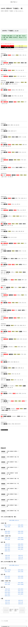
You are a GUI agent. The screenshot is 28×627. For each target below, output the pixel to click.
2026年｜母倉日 (7, 502)
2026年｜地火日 (7, 516)
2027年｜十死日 (7, 551)
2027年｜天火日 (20, 559)
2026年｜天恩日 (20, 500)
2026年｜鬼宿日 (20, 494)
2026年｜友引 (20, 524)
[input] (14, 590)
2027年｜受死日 (20, 551)
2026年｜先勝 (7, 524)
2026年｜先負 (7, 526)
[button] (26, 590)
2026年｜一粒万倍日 (7, 494)
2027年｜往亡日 (7, 564)
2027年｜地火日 (7, 561)
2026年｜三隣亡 (7, 508)
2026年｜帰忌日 (20, 513)
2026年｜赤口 (20, 527)
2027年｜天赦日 (7, 540)
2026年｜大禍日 (20, 516)
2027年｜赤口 (20, 572)
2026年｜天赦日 (7, 495)
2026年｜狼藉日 (7, 518)
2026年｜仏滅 (20, 526)
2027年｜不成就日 (21, 553)
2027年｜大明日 (20, 540)
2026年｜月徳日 (20, 502)
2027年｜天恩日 (20, 545)
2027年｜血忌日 (7, 559)
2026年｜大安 (7, 527)
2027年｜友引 (20, 569)
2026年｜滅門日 (20, 518)
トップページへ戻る (7, 623)
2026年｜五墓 (7, 513)
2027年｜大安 (7, 572)
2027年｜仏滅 (20, 571)
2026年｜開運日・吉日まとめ (14, 489)
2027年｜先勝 (7, 569)
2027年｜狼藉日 (7, 563)
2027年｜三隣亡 (7, 553)
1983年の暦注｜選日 (4, 429)
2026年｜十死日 (7, 506)
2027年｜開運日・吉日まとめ (14, 534)
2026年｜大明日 (20, 495)
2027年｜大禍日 (20, 561)
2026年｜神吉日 (7, 500)
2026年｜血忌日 (7, 514)
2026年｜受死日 (20, 506)
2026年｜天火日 (20, 514)
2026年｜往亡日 (7, 519)
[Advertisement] (14, 20)
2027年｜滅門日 (20, 563)
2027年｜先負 (7, 571)
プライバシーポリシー (20, 623)
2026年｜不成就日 (21, 508)
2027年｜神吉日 (7, 545)
